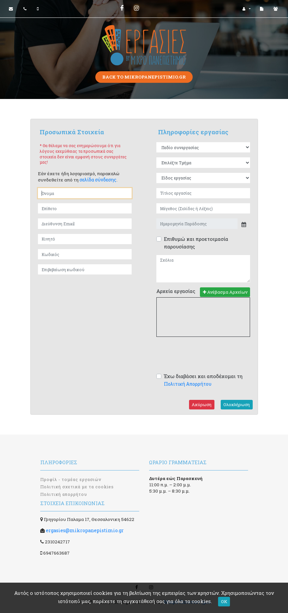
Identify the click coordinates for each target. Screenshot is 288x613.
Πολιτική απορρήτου (63, 494)
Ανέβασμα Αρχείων (225, 292)
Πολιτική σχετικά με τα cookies (77, 486)
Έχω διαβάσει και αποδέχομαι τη (203, 380)
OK (224, 601)
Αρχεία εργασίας (175, 291)
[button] (246, 9)
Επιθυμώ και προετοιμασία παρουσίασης (196, 243)
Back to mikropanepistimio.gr (144, 77)
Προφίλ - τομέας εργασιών (70, 479)
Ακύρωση (201, 404)
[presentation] (206, 355)
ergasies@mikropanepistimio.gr (85, 530)
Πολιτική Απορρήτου (187, 384)
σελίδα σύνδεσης (98, 180)
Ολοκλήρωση (236, 404)
